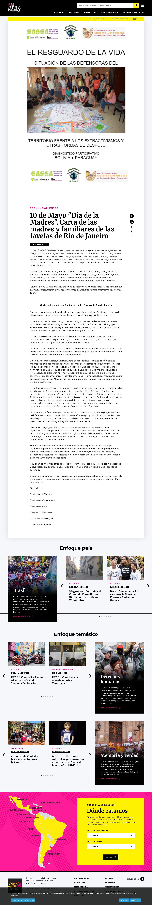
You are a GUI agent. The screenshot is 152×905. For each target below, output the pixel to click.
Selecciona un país (95, 845)
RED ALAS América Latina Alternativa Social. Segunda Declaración (27, 683)
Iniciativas (90, 12)
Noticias (74, 12)
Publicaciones (109, 12)
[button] (99, 619)
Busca (111, 860)
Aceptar (124, 900)
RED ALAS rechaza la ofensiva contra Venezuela (65, 683)
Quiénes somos (81, 882)
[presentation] (62, 589)
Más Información (21, 620)
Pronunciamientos (133, 12)
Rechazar (135, 900)
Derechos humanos (98, 22)
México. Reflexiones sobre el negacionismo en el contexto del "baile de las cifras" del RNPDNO (68, 764)
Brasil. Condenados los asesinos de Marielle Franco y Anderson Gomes (124, 599)
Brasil (137, 22)
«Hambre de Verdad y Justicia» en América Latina (24, 762)
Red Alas (59, 12)
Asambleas (79, 886)
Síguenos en (133, 883)
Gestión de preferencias (23, 900)
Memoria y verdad (120, 22)
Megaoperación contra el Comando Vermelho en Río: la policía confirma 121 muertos (85, 599)
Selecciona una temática (97, 834)
